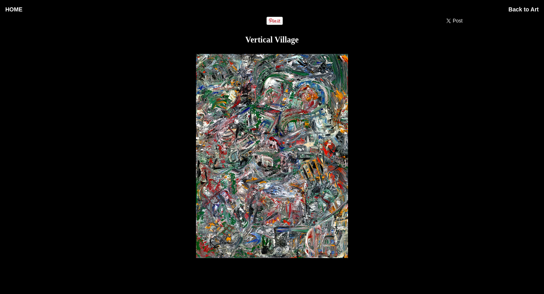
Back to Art (524, 9)
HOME (13, 9)
